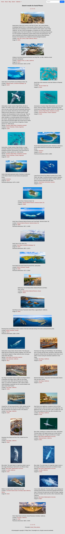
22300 (8, 442)
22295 (40, 414)
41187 (8, 157)
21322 (8, 493)
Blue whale (41, 436)
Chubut (17, 127)
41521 (40, 183)
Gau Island (19, 245)
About (6, 1)
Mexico (35, 38)
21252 (40, 471)
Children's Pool (20, 60)
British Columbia (21, 267)
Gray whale (41, 182)
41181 (40, 114)
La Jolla (27, 60)
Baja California (29, 38)
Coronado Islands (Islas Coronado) (14, 490)
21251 (8, 471)
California (31, 60)
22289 (40, 360)
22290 (8, 389)
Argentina (21, 127)
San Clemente (9, 358)
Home (2, 1)
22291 (40, 382)
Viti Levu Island (42, 85)
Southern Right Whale (11, 125)
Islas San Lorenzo (21, 38)
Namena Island (38, 202)
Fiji (25, 83)
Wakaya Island (9, 83)
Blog (10, 1)
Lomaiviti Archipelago (19, 83)
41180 (8, 128)
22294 (8, 412)
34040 (18, 311)
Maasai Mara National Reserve (30, 291)
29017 (8, 360)
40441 (18, 40)
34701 (18, 246)
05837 (40, 498)
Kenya (39, 291)
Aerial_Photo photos (35, 527)
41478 (8, 180)
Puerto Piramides (10, 127)
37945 (18, 519)
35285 (18, 268)
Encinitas (19, 517)
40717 (18, 62)
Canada (27, 267)
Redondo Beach (42, 438)
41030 (8, 85)
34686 (18, 224)
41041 (40, 87)
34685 (24, 204)
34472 (8, 332)
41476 (40, 152)
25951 (40, 439)
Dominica (41, 150)
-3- (32, 8)
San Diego (41, 358)
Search (13, 1)
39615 (24, 292)
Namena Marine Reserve (28, 202)
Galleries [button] (18, 1)
